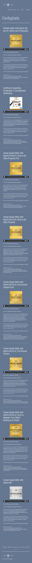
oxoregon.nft (17, 316)
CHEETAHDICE (11, 512)
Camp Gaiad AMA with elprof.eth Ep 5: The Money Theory (15, 351)
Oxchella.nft (5, 189)
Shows (22, 9)
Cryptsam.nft (5, 124)
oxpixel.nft (16, 251)
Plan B (25, 67)
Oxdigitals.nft (11, 60)
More (20, 54)
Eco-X (15, 124)
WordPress (10, 558)
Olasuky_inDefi (11, 451)
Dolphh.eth (20, 122)
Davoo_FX (12, 384)
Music (15, 9)
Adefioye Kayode (24, 253)
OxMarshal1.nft (6, 318)
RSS (18, 54)
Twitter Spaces (17, 78)
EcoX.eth (18, 336)
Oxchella (22, 206)
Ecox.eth (11, 318)
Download (16, 52)
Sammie (22, 451)
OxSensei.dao (14, 122)
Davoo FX (15, 401)
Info (17, 9)
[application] (16, 49)
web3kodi (16, 143)
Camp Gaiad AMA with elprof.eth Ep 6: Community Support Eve (15, 284)
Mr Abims (20, 141)
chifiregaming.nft (12, 319)
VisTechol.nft (24, 122)
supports (22, 71)
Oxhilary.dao (23, 512)
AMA (6, 206)
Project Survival (14, 67)
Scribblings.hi (5, 60)
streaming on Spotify (10, 66)
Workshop (19, 143)
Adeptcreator (13, 270)
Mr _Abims (22, 124)
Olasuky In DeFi (20, 468)
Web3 (11, 272)
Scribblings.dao (6, 316)
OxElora (23, 59)
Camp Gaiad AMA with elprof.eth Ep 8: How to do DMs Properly (14, 219)
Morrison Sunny (6, 319)
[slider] (15, 49)
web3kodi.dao (25, 121)
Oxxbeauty (16, 60)
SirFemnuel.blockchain (7, 122)
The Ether (20, 76)
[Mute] (25, 49)
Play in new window (10, 52)
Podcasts (12, 76)
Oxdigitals (14, 77)
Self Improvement (8, 78)
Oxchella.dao (11, 510)
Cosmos (9, 76)
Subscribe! (28, 9)
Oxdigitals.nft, (11, 316)
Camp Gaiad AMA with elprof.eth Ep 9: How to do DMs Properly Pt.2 (14, 155)
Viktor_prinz (19, 318)
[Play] (4, 49)
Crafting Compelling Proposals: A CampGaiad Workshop (14, 90)
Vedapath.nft (23, 187)
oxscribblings (20, 77)
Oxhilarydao (25, 529)
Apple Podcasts (10, 54)
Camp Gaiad (7, 77)
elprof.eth (26, 57)
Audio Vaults (10, 9)
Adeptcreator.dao (6, 253)
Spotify (15, 54)
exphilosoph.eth (21, 251)
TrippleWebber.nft (19, 319)
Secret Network (16, 76)
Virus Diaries (19, 67)
